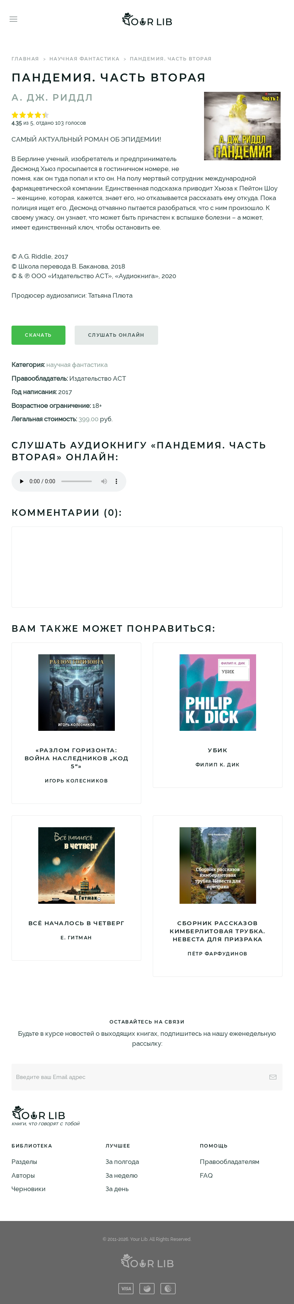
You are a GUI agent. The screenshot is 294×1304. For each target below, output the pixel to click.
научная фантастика (84, 59)
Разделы (24, 1161)
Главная (25, 59)
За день (117, 1189)
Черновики (28, 1189)
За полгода (122, 1161)
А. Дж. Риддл (52, 97)
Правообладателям (229, 1161)
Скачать (38, 335)
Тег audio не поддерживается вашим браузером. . (68, 481)
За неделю (122, 1175)
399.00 (88, 419)
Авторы (23, 1175)
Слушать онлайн (116, 335)
